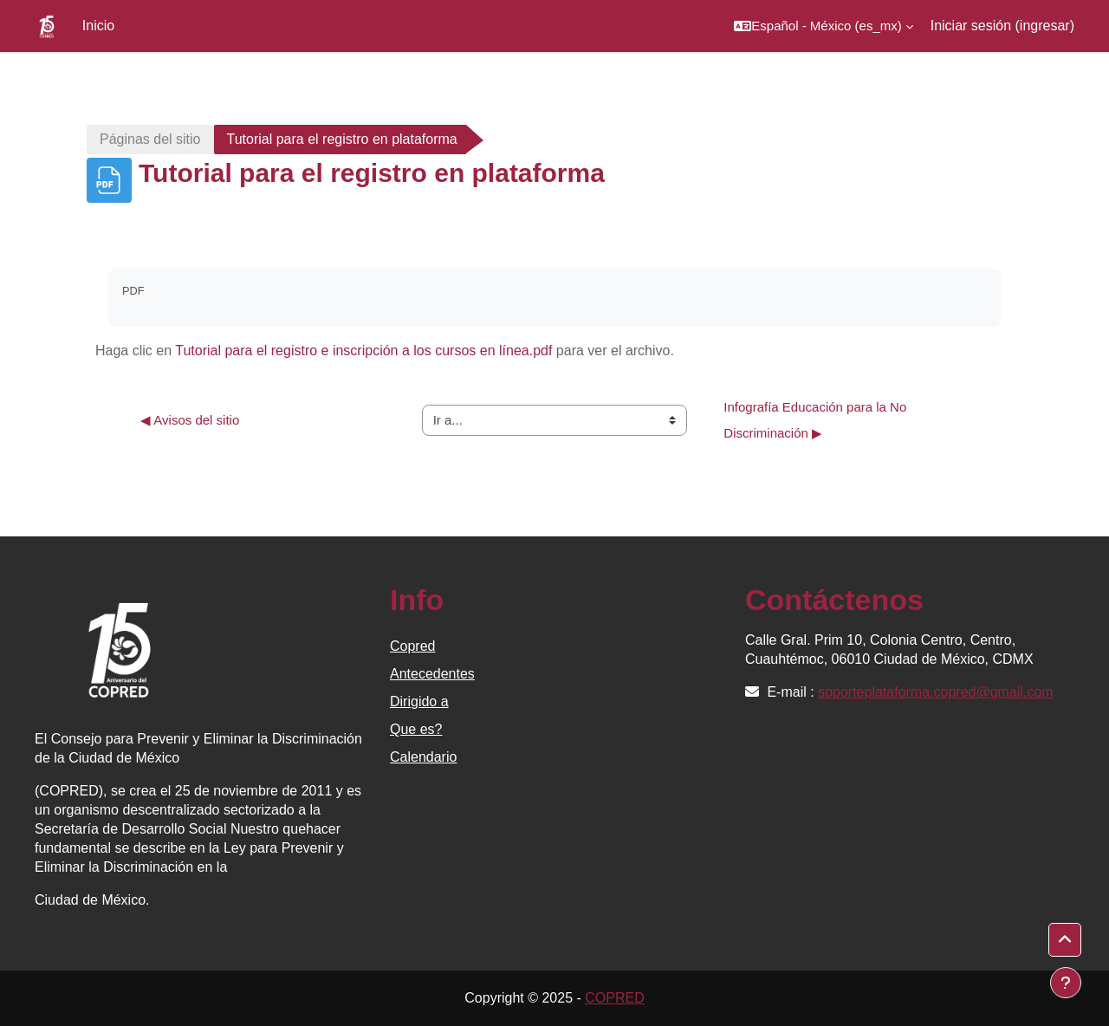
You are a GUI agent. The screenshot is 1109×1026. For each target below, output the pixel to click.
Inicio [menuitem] (98, 25)
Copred (412, 646)
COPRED (614, 997)
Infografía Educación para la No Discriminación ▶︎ (816, 419)
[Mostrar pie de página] (1065, 982)
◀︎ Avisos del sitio (189, 419)
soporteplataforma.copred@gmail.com (935, 692)
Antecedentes (432, 673)
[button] (823, 26)
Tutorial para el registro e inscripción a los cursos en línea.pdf (363, 350)
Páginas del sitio (150, 139)
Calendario (423, 757)
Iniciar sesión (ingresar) (1002, 25)
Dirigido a (419, 701)
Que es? (416, 729)
